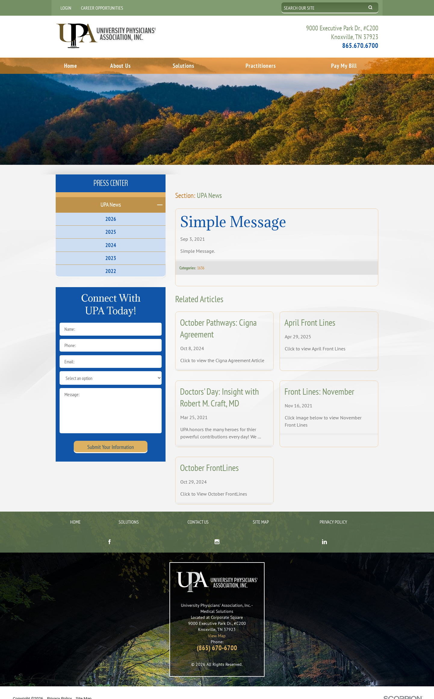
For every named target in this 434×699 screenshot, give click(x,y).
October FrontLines (209, 456)
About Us (120, 65)
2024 (110, 233)
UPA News (209, 184)
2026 (110, 208)
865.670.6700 (360, 45)
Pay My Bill (344, 65)
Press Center (111, 172)
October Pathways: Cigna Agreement (218, 317)
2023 (110, 246)
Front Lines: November (319, 380)
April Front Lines (309, 311)
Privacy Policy (333, 511)
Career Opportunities (102, 8)
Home (70, 65)
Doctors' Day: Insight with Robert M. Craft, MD (219, 386)
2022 (110, 259)
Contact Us (198, 511)
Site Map (261, 511)
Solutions (183, 65)
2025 (110, 221)
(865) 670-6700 (217, 636)
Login (65, 8)
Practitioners (261, 65)
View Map (217, 624)
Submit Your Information (110, 435)
